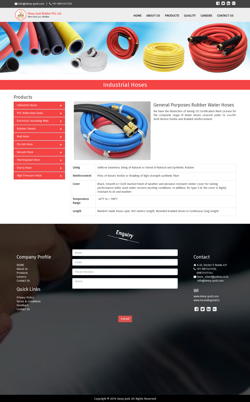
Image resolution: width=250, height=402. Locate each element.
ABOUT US (153, 15)
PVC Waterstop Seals (30, 113)
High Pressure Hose (29, 175)
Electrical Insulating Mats (33, 121)
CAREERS (206, 15)
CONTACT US (225, 15)
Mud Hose (23, 136)
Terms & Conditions (29, 301)
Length (77, 211)
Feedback (23, 305)
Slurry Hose (24, 167)
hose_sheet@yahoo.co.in (212, 276)
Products (22, 273)
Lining (76, 167)
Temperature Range (81, 201)
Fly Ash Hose (25, 144)
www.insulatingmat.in (207, 300)
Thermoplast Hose (28, 160)
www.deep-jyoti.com (206, 296)
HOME (137, 15)
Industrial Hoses (27, 105)
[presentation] (102, 299)
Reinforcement (82, 175)
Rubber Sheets (26, 128)
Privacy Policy (25, 297)
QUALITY (190, 15)
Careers (21, 276)
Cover (76, 184)
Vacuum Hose (25, 152)
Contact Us (23, 280)
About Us (22, 269)
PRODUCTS (172, 15)
